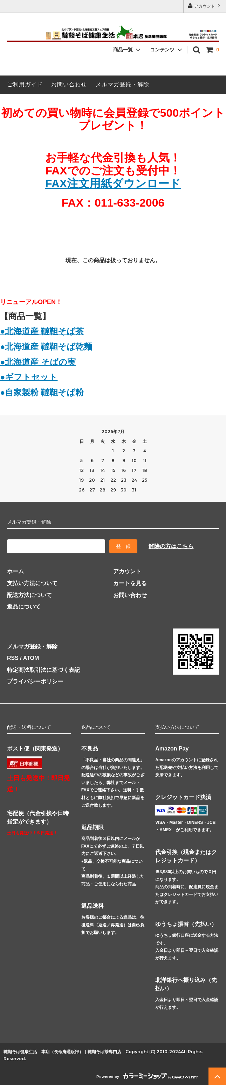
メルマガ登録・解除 (122, 84)
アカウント (204, 6)
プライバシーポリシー (35, 681)
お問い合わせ (69, 84)
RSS (13, 658)
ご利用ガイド (25, 84)
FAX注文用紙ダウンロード (113, 183)
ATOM (31, 658)
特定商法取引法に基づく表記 (43, 670)
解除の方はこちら (171, 546)
